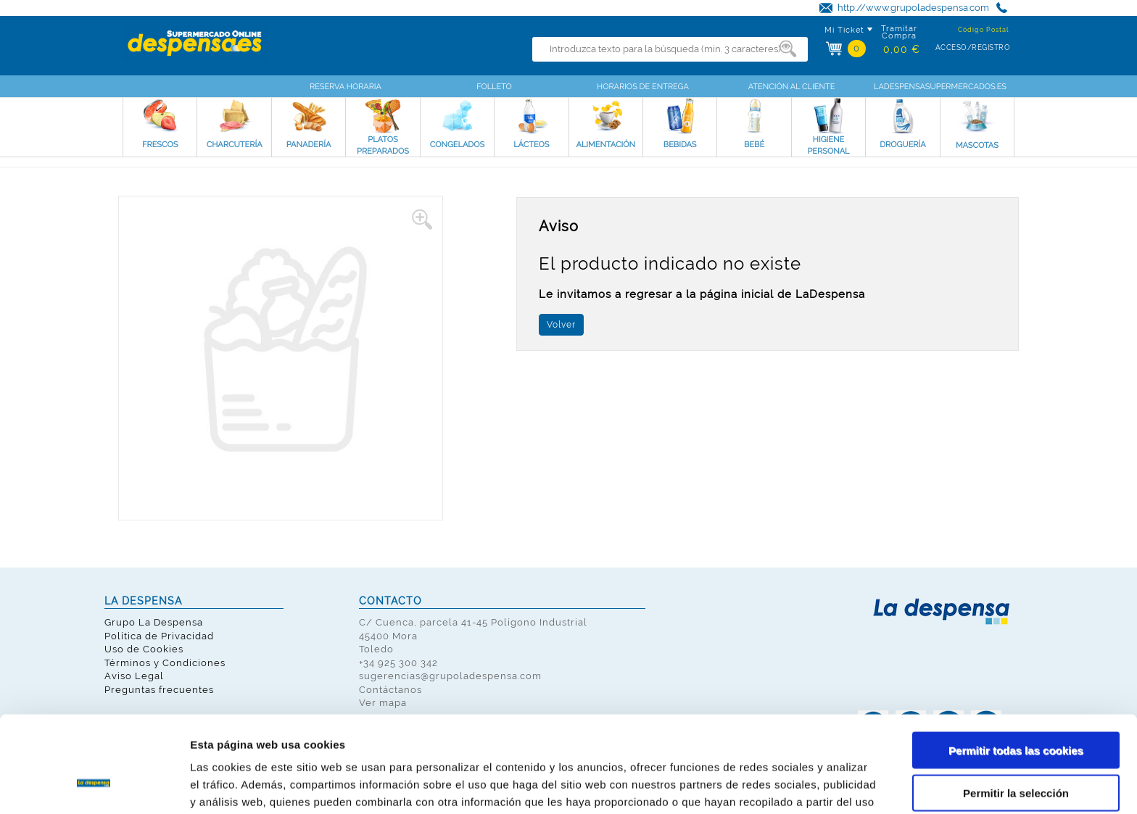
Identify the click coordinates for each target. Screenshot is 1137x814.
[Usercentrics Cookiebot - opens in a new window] (93, 786)
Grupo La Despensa (153, 622)
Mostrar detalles (779, 785)
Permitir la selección (1016, 712)
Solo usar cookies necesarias (1016, 754)
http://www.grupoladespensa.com (913, 7)
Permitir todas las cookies (1015, 669)
